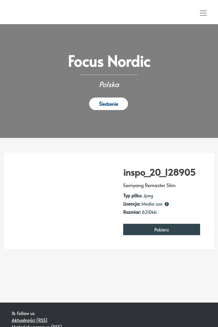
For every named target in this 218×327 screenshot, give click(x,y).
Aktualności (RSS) (29, 320)
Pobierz (161, 229)
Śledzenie (108, 104)
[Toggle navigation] (203, 13)
